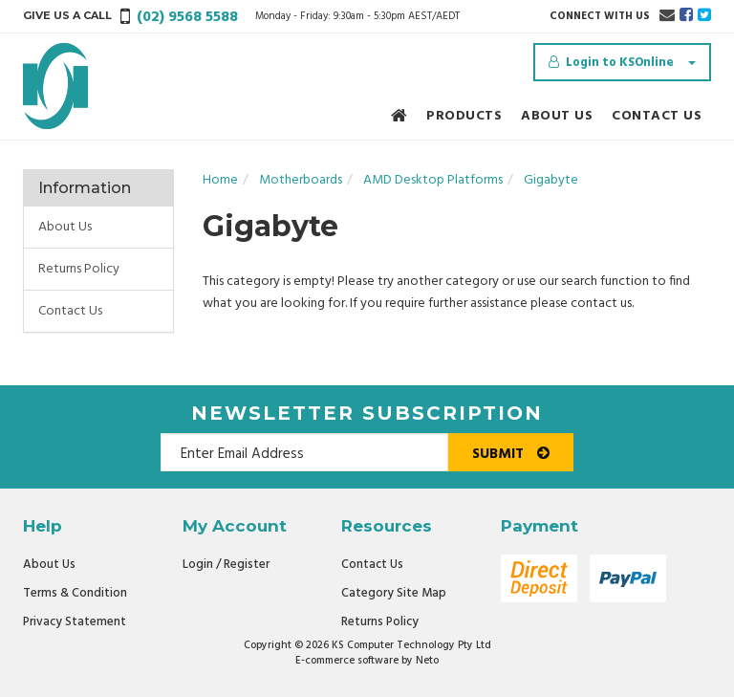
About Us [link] (65, 227)
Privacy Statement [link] (74, 622)
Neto (427, 660)
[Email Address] (304, 452)
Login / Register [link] (226, 565)
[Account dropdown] (622, 62)
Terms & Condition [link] (75, 593)
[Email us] (667, 16)
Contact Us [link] (70, 311)
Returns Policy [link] (78, 269)
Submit (511, 454)
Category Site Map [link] (393, 593)
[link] (686, 16)
